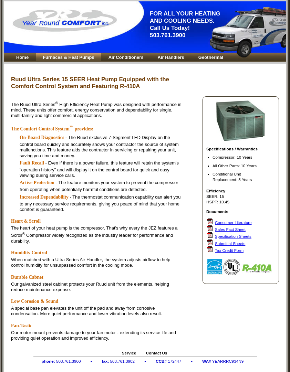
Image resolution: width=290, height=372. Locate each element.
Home (22, 57)
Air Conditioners (126, 57)
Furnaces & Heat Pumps (68, 57)
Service (129, 353)
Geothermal (210, 57)
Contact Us (156, 353)
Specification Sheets (233, 236)
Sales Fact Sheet (230, 229)
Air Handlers (171, 57)
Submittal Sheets (230, 243)
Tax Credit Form (229, 250)
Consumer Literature (233, 222)
